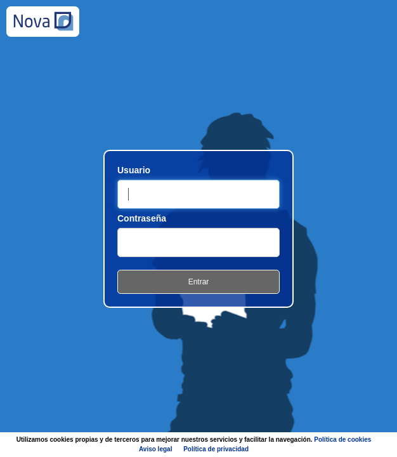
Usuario (133, 170)
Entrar (198, 281)
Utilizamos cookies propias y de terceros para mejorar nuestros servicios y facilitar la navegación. (194, 444)
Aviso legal (155, 449)
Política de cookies (342, 439)
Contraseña (141, 218)
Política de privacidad (216, 449)
